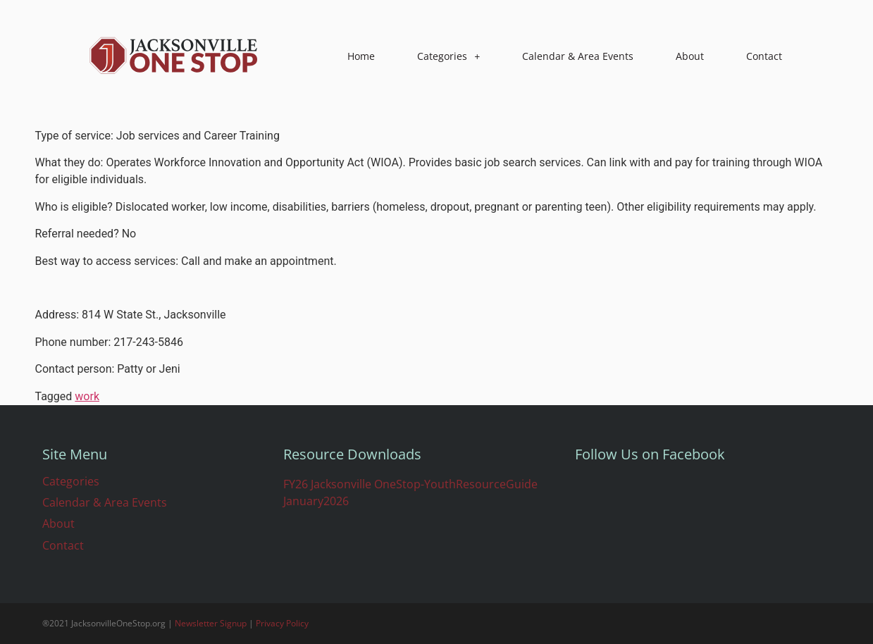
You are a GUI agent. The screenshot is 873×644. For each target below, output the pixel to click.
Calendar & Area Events (577, 56)
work (87, 396)
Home (361, 56)
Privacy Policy (282, 623)
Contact (764, 56)
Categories (448, 56)
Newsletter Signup (211, 623)
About (690, 56)
